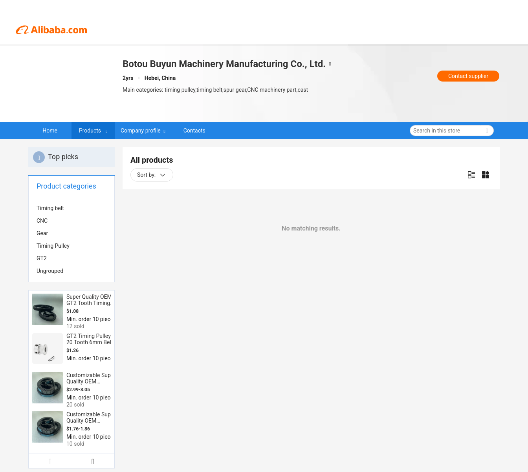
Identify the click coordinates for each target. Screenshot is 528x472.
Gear (42, 233)
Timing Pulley (53, 246)
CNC (42, 221)
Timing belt (50, 208)
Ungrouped (50, 271)
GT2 (42, 258)
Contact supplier (468, 76)
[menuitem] (71, 208)
